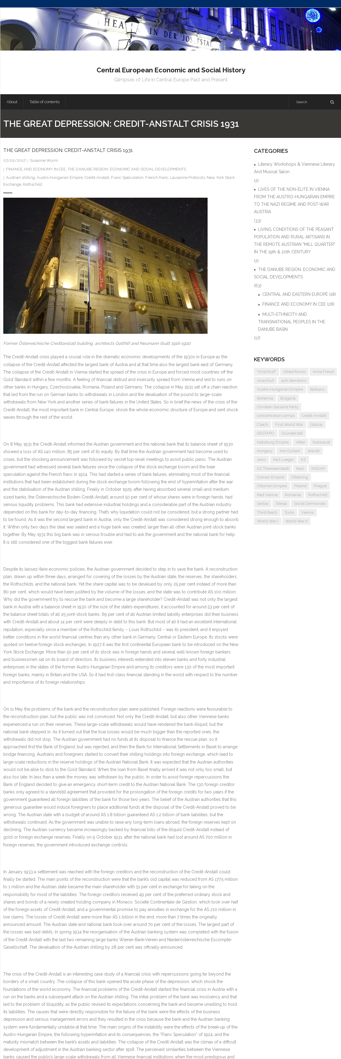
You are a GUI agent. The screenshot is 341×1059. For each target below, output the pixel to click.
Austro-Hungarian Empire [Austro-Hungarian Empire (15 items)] (280, 389)
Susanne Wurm (44, 160)
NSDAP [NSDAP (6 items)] (318, 468)
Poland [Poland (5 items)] (300, 486)
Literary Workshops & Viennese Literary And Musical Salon (294, 168)
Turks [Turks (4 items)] (289, 512)
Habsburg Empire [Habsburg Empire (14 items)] (273, 442)
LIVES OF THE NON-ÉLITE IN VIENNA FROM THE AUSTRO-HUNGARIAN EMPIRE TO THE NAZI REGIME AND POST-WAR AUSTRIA (294, 200)
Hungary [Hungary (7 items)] (265, 451)
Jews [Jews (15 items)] (261, 459)
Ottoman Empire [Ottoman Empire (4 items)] (272, 486)
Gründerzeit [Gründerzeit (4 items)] (292, 433)
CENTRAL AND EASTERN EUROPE (295, 294)
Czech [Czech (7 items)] (262, 424)
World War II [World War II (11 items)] (296, 521)
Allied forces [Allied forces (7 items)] (294, 371)
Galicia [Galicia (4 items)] (316, 424)
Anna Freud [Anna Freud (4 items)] (323, 371)
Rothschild (32, 184)
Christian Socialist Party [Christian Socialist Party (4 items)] (277, 407)
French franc (156, 177)
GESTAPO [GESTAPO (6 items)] (265, 433)
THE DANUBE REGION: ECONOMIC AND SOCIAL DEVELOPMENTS (127, 169)
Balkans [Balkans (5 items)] (317, 389)
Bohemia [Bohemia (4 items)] (265, 398)
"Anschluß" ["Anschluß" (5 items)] (266, 371)
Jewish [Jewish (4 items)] (313, 451)
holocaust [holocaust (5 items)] (321, 442)
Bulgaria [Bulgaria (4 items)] (288, 398)
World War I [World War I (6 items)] (267, 521)
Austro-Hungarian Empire (60, 177)
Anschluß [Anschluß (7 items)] (265, 380)
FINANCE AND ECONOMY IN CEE (36, 169)
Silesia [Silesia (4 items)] (281, 503)
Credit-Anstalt (97, 177)
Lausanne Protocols (187, 177)
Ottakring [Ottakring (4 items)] (299, 477)
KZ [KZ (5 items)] (303, 459)
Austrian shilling (20, 177)
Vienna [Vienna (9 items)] (307, 512)
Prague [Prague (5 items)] (320, 486)
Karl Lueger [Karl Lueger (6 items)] (283, 459)
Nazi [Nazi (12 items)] (300, 468)
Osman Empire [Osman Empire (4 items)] (270, 477)
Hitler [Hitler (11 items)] (300, 442)
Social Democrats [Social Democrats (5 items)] (309, 503)
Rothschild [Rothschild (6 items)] (317, 495)
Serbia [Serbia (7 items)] (262, 503)
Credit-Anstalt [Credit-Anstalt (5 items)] (314, 415)
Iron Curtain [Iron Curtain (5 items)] (290, 451)
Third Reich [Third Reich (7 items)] (267, 512)
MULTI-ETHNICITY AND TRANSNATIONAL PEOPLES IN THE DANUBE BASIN (291, 322)
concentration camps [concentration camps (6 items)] (276, 415)
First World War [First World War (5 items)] (289, 424)
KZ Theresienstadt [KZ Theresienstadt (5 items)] (273, 468)
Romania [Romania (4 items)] (293, 495)
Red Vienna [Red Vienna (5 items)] (267, 495)
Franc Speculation (127, 177)
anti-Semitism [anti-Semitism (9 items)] (293, 380)
